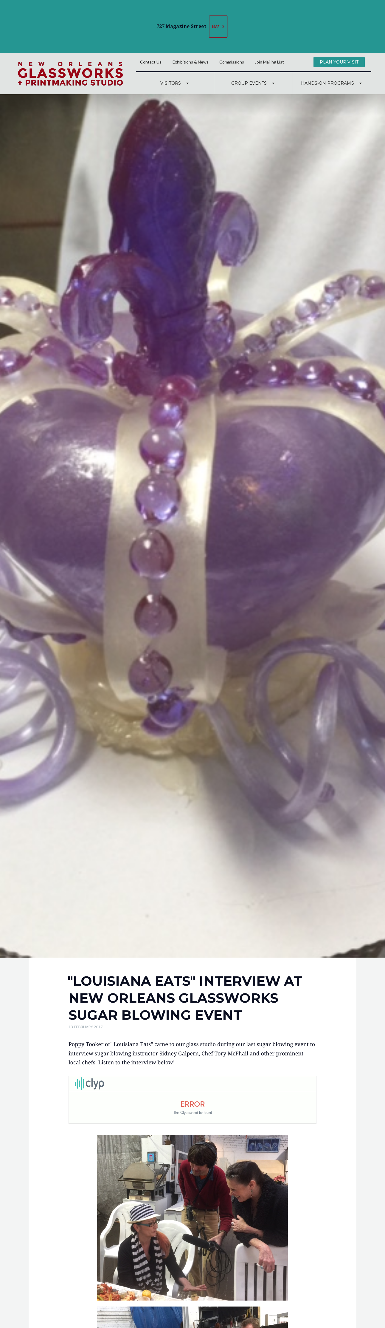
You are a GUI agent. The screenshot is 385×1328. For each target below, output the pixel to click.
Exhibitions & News (191, 61)
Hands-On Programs (332, 83)
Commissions (231, 61)
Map (219, 27)
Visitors (175, 83)
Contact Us (151, 61)
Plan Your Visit (339, 62)
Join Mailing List (269, 61)
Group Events (253, 83)
